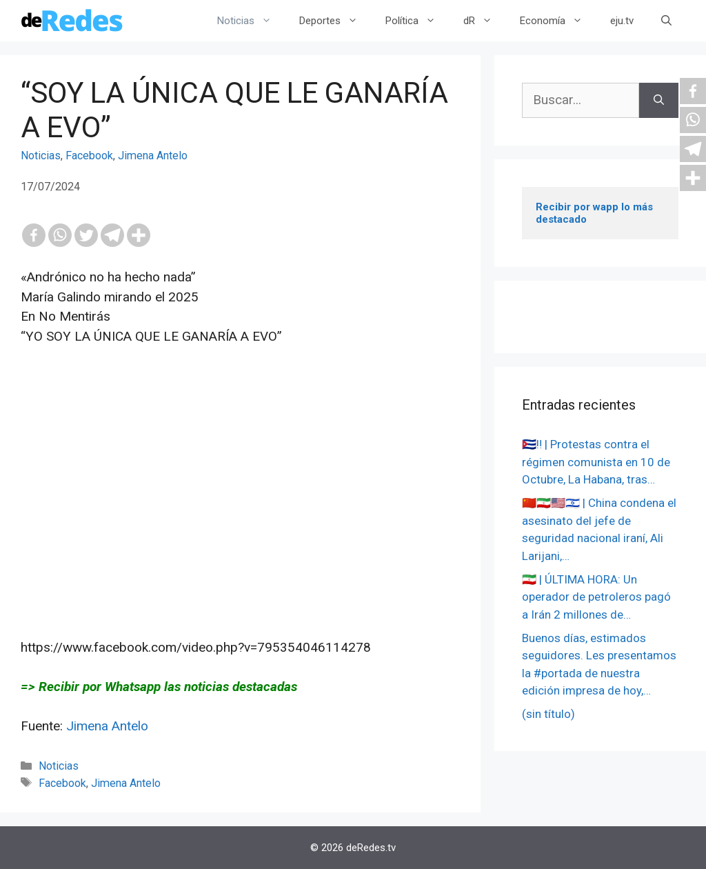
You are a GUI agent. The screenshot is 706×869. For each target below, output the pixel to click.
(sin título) (548, 714)
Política (417, 20)
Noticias (251, 20)
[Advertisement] (240, 502)
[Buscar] (658, 100)
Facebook (89, 155)
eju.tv (622, 20)
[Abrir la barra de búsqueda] (666, 20)
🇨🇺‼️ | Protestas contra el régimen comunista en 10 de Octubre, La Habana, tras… (596, 461)
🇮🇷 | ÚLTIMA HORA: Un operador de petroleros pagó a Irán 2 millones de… (596, 596)
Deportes (335, 20)
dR (484, 20)
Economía (558, 20)
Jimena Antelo (153, 155)
